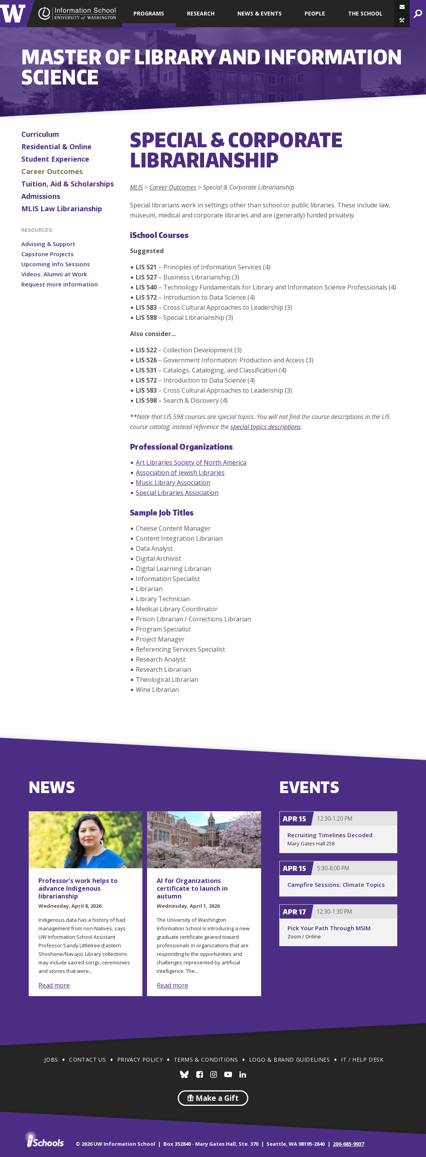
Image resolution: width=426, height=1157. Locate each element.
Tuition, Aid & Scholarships (67, 183)
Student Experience (55, 159)
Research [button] (201, 13)
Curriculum (40, 134)
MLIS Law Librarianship (61, 208)
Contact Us (87, 1059)
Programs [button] (148, 13)
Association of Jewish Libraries (180, 472)
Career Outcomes (52, 171)
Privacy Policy (140, 1059)
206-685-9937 (348, 1143)
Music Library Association (173, 482)
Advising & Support (48, 244)
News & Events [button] (259, 13)
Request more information (59, 284)
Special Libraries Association (177, 492)
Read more (54, 985)
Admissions (40, 196)
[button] (402, 20)
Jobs (51, 1059)
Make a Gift (213, 1098)
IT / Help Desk (362, 1059)
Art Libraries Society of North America (191, 462)
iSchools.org (44, 1139)
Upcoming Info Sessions (55, 264)
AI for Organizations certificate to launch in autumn (192, 888)
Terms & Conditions (206, 1059)
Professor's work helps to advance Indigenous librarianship (78, 888)
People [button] (315, 13)
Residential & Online (56, 146)
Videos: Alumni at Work (54, 274)
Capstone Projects (47, 254)
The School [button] (365, 13)
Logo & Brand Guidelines (289, 1059)
